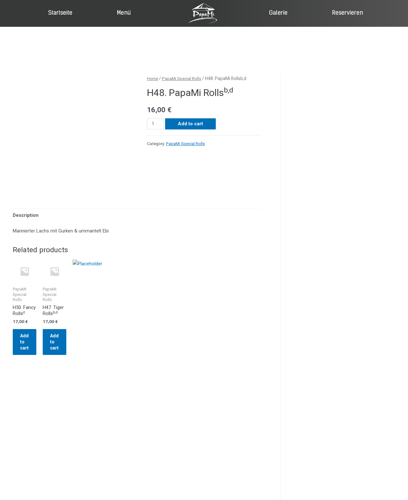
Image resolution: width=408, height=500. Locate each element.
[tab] (26, 215)
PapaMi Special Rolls (182, 78)
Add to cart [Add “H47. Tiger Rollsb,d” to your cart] (98, 354)
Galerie (278, 13)
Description (26, 215)
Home (152, 78)
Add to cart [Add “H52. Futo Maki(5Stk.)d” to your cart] (225, 354)
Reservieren (347, 13)
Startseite (60, 13)
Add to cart (190, 123)
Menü (124, 13)
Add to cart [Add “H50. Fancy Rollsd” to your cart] (34, 354)
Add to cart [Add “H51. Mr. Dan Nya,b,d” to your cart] (162, 354)
